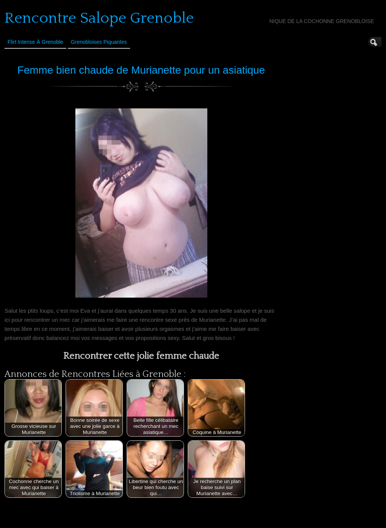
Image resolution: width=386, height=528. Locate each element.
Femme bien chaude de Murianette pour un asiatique (141, 70)
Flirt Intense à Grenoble (35, 42)
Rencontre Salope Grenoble (99, 18)
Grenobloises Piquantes (99, 42)
